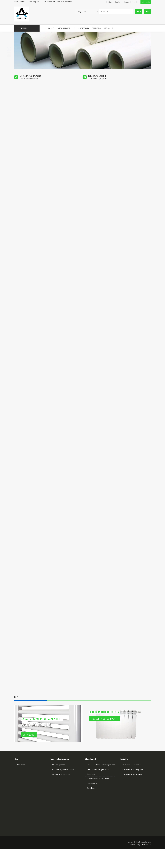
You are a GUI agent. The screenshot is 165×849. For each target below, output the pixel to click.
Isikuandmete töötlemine (61, 774)
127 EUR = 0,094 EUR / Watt (105, 718)
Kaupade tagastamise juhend (63, 769)
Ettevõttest (21, 764)
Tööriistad (96, 28)
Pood (133, 2)
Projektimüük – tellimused (131, 764)
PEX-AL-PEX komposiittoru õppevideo (101, 764)
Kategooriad (22, 28)
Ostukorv (118, 2)
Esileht (110, 2)
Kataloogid (108, 28)
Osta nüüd (28, 734)
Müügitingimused (58, 764)
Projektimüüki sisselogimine (132, 769)
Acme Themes (145, 844)
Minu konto (146, 2)
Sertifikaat (91, 788)
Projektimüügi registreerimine (133, 774)
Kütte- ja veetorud (81, 28)
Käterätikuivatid (64, 28)
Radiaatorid (49, 28)
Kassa (126, 2)
